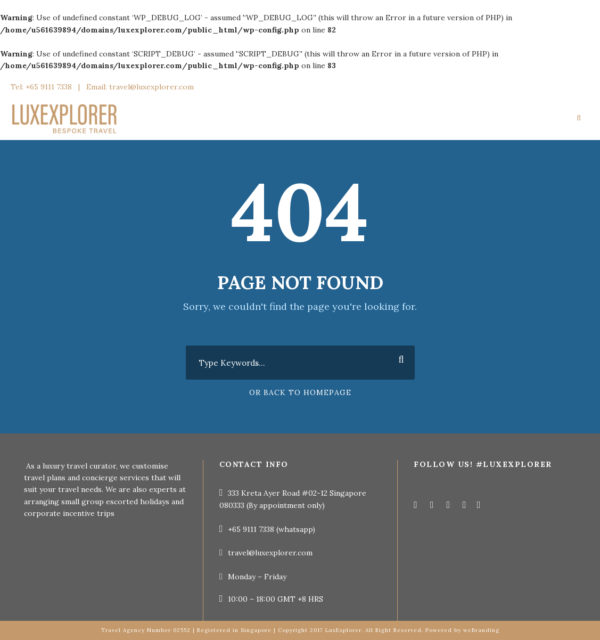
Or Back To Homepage (300, 392)
